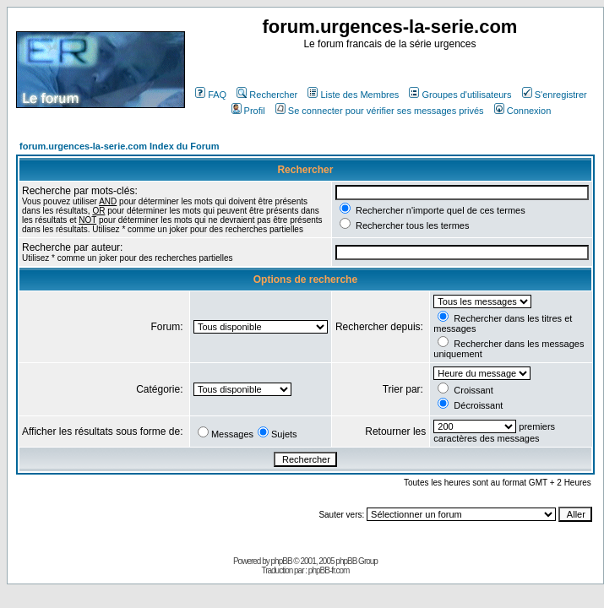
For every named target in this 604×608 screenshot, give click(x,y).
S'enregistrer (554, 95)
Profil (248, 111)
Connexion (523, 111)
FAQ (210, 95)
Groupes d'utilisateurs (460, 95)
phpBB (281, 561)
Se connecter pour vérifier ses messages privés (379, 111)
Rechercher (267, 95)
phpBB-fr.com (329, 570)
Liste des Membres (353, 95)
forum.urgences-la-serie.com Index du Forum (119, 146)
